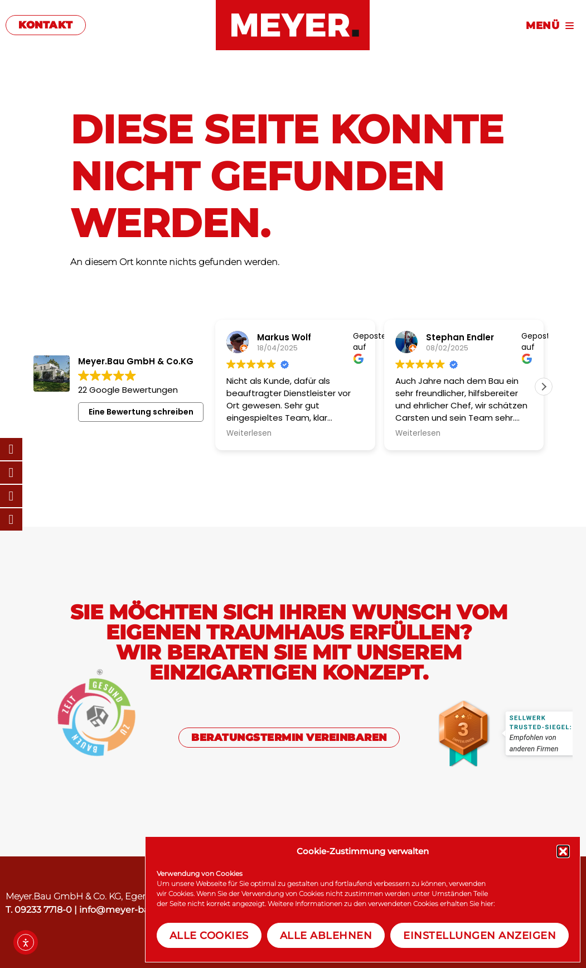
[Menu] (488, 25)
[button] (563, 851)
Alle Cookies (209, 936)
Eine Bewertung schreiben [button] (141, 411)
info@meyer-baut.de (125, 909)
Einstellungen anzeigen (479, 936)
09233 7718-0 (43, 909)
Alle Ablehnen (326, 936)
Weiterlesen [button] (249, 433)
